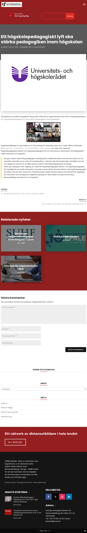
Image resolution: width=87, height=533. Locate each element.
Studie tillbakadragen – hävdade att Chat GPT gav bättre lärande (25, 499)
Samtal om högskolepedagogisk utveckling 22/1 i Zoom (21, 236)
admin (5, 47)
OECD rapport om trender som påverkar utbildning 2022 (62, 204)
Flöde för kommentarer (9, 412)
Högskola (23, 47)
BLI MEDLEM (15, 442)
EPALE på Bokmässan (66, 236)
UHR (29, 47)
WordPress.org (6, 416)
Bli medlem (19, 14)
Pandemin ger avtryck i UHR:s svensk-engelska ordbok (24, 193)
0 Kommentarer (39, 47)
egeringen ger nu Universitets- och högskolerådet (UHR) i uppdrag (26, 148)
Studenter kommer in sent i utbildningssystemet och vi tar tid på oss (27, 512)
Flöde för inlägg (7, 407)
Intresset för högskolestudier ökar (21, 267)
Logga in (4, 403)
